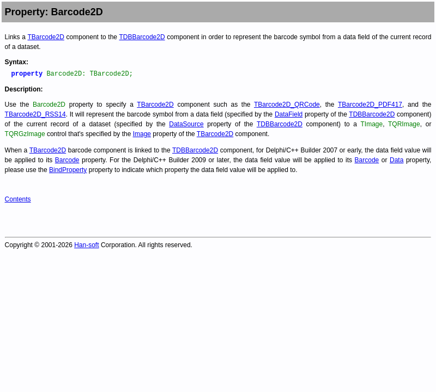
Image (142, 134)
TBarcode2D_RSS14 (35, 114)
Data (396, 160)
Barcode (67, 160)
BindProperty (68, 170)
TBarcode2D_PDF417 (370, 104)
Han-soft (86, 245)
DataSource (186, 124)
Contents (18, 199)
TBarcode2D (45, 37)
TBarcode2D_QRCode (287, 104)
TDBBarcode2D (142, 37)
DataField (288, 114)
